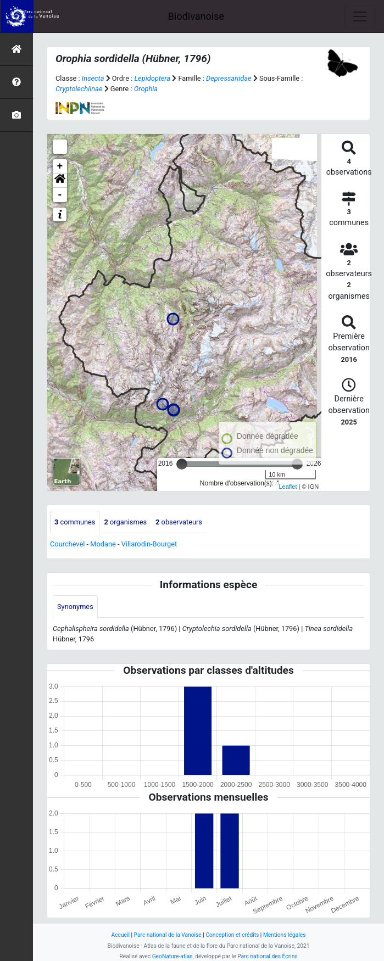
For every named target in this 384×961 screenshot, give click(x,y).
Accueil (121, 934)
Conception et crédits (232, 934)
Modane (103, 544)
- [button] (60, 195)
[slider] (181, 464)
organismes (125, 522)
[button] (60, 181)
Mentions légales (284, 934)
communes (74, 522)
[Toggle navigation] (359, 16)
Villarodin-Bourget (149, 544)
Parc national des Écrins (267, 956)
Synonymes (75, 606)
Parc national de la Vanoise (168, 934)
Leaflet (288, 486)
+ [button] (60, 166)
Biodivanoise (196, 16)
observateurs (178, 522)
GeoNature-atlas (172, 956)
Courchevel (67, 544)
